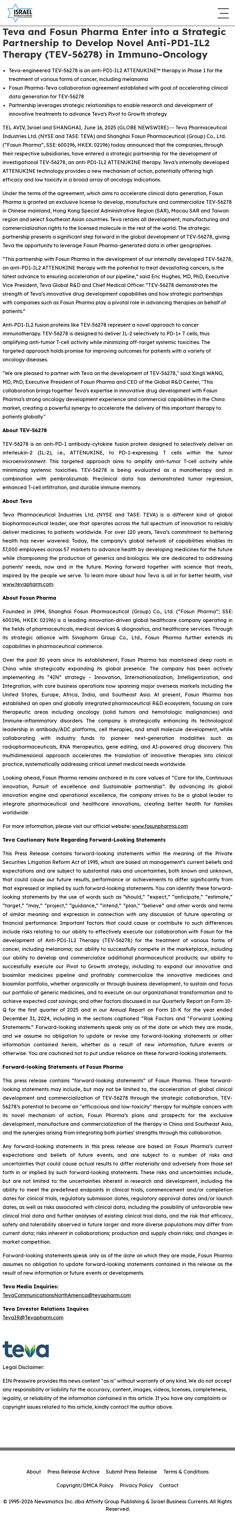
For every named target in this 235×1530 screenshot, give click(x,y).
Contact (169, 1485)
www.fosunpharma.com (160, 826)
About (33, 1472)
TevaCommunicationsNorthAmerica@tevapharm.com (66, 1295)
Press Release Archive (73, 1472)
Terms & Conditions (186, 1472)
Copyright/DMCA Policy (84, 1485)
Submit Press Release (131, 1472)
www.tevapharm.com (27, 584)
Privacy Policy (136, 1485)
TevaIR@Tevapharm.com (32, 1317)
